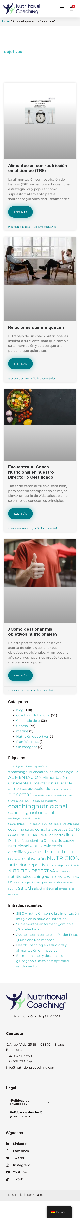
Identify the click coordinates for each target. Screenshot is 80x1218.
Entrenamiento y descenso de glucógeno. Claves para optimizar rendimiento (42, 961)
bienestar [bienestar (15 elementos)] (19, 794)
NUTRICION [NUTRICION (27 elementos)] (63, 857)
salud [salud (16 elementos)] (24, 888)
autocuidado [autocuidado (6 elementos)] (39, 788)
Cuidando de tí (28, 721)
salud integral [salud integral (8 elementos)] (45, 888)
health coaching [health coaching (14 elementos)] (54, 851)
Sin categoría (26, 747)
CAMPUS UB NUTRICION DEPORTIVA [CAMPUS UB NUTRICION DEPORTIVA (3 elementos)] (32, 800)
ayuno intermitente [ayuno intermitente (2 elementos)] (61, 789)
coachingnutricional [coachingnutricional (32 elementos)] (37, 806)
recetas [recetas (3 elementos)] (68, 882)
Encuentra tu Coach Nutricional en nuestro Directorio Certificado (31, 472)
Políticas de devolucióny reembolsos (27, 1114)
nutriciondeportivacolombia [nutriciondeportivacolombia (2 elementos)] (64, 865)
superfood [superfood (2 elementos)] (13, 894)
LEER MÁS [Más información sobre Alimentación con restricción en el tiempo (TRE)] (20, 212)
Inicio (6, 21)
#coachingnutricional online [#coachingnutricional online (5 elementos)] (31, 772)
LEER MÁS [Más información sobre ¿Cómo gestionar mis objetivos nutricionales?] (20, 675)
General (22, 726)
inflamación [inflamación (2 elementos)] (14, 859)
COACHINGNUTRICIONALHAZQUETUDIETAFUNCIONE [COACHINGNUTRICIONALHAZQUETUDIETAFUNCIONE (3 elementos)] (44, 824)
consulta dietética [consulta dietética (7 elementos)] (51, 829)
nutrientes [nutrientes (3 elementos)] (63, 871)
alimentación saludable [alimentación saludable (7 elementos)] (50, 783)
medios (22, 731)
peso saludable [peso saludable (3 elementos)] (52, 882)
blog (19, 710)
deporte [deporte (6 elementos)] (56, 835)
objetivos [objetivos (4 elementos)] (19, 882)
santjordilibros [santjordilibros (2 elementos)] (66, 889)
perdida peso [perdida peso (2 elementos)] (34, 882)
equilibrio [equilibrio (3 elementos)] (36, 846)
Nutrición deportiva (32, 736)
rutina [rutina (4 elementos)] (12, 888)
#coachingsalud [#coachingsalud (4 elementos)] (66, 772)
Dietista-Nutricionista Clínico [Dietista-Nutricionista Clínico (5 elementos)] (31, 840)
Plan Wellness (27, 742)
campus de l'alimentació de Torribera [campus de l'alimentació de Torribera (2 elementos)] (52, 795)
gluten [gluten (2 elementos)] (30, 852)
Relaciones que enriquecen (36, 328)
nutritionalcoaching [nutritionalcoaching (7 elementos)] (26, 876)
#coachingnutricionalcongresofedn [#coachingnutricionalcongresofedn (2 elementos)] (27, 766)
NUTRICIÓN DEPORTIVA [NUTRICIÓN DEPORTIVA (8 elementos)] (31, 870)
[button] (62, 8)
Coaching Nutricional (33, 715)
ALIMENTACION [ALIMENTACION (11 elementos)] (25, 777)
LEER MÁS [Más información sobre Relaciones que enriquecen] (20, 363)
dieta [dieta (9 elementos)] (69, 834)
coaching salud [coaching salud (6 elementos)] (21, 829)
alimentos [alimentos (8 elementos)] (17, 788)
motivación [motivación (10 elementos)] (34, 858)
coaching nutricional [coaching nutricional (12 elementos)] (31, 812)
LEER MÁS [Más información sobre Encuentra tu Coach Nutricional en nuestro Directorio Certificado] (20, 513)
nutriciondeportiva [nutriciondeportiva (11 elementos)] (28, 864)
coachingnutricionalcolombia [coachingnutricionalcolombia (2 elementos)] (24, 818)
